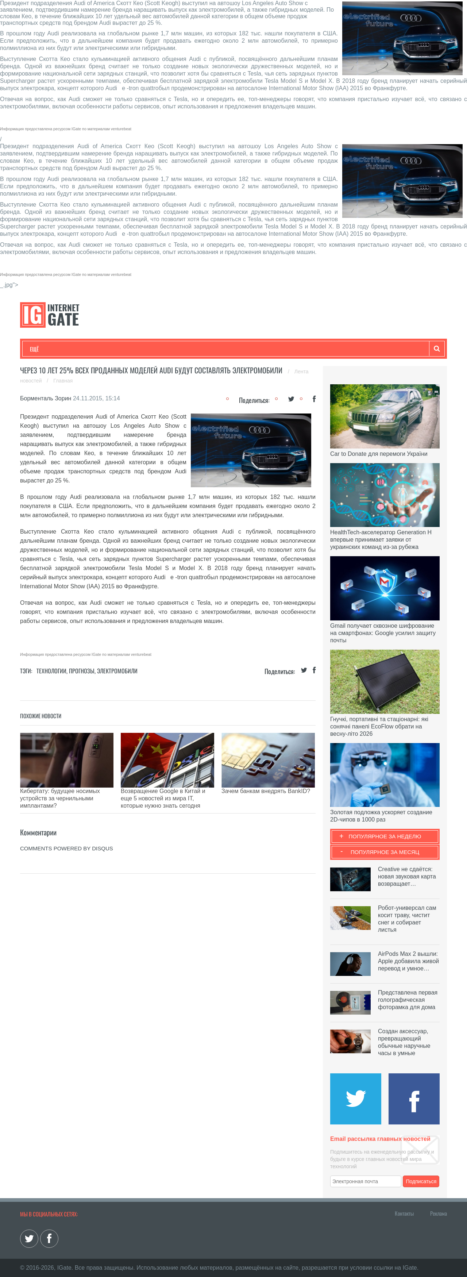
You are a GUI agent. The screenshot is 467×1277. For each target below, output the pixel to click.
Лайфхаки (182, 349)
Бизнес (120, 349)
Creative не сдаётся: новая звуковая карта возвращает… (407, 876)
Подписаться (421, 1181)
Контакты (404, 1213)
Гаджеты (250, 349)
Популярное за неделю (385, 836)
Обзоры (217, 349)
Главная (63, 381)
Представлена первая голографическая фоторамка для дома (407, 999)
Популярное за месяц (385, 852)
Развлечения (82, 349)
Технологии (43, 349)
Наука (149, 349)
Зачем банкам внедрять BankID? (265, 791)
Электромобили (117, 670)
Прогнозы (81, 670)
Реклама (438, 1213)
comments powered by (66, 830)
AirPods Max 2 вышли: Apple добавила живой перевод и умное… (408, 961)
